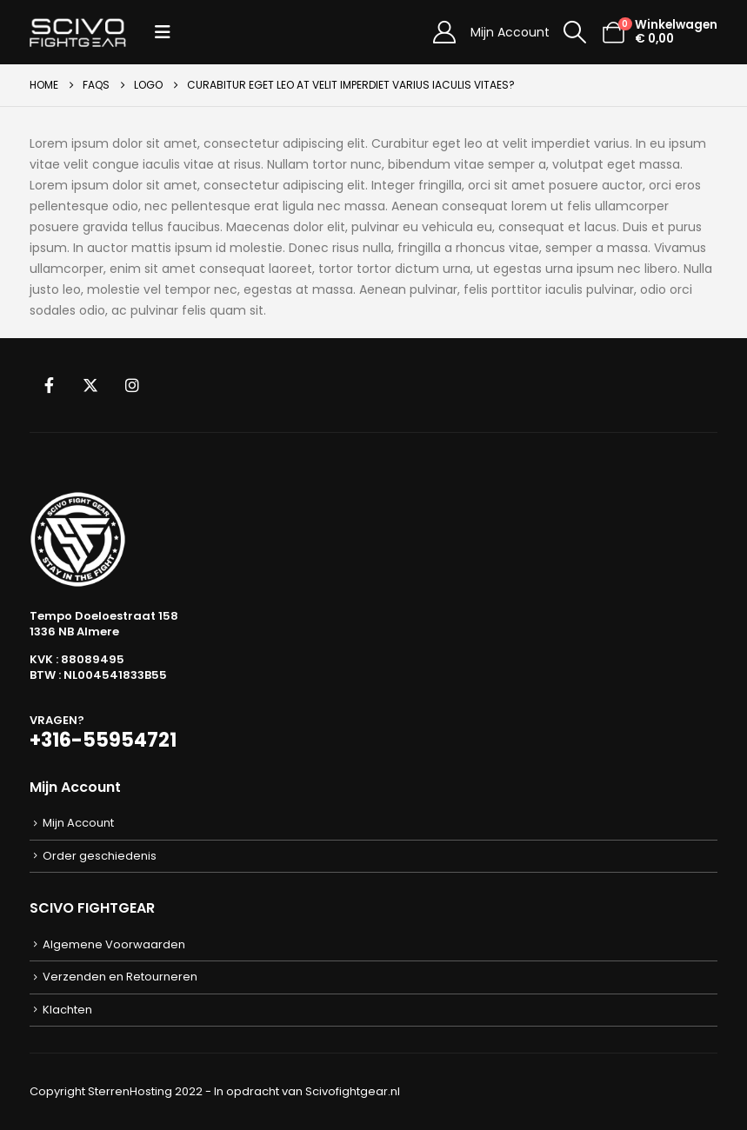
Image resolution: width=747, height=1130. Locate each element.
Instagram (132, 385)
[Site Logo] (78, 32)
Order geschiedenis (100, 856)
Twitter (90, 385)
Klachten (67, 1009)
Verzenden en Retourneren (120, 976)
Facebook (48, 385)
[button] (162, 32)
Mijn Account (510, 32)
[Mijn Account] (443, 32)
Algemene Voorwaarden (114, 944)
